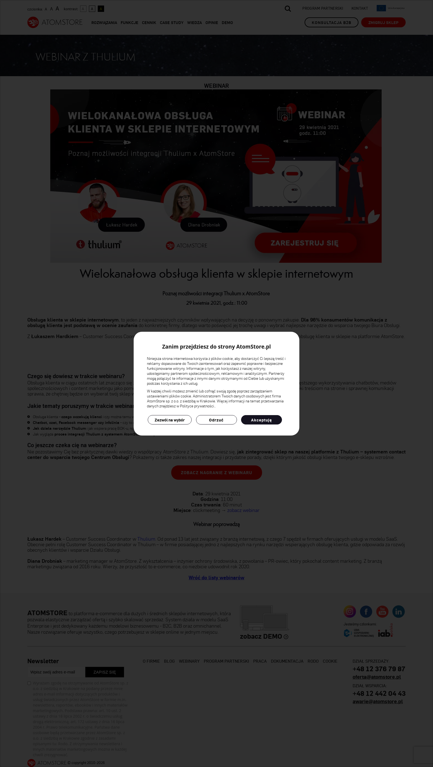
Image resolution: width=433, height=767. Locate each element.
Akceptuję (261, 419)
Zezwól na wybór (170, 419)
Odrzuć (216, 419)
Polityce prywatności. (197, 406)
